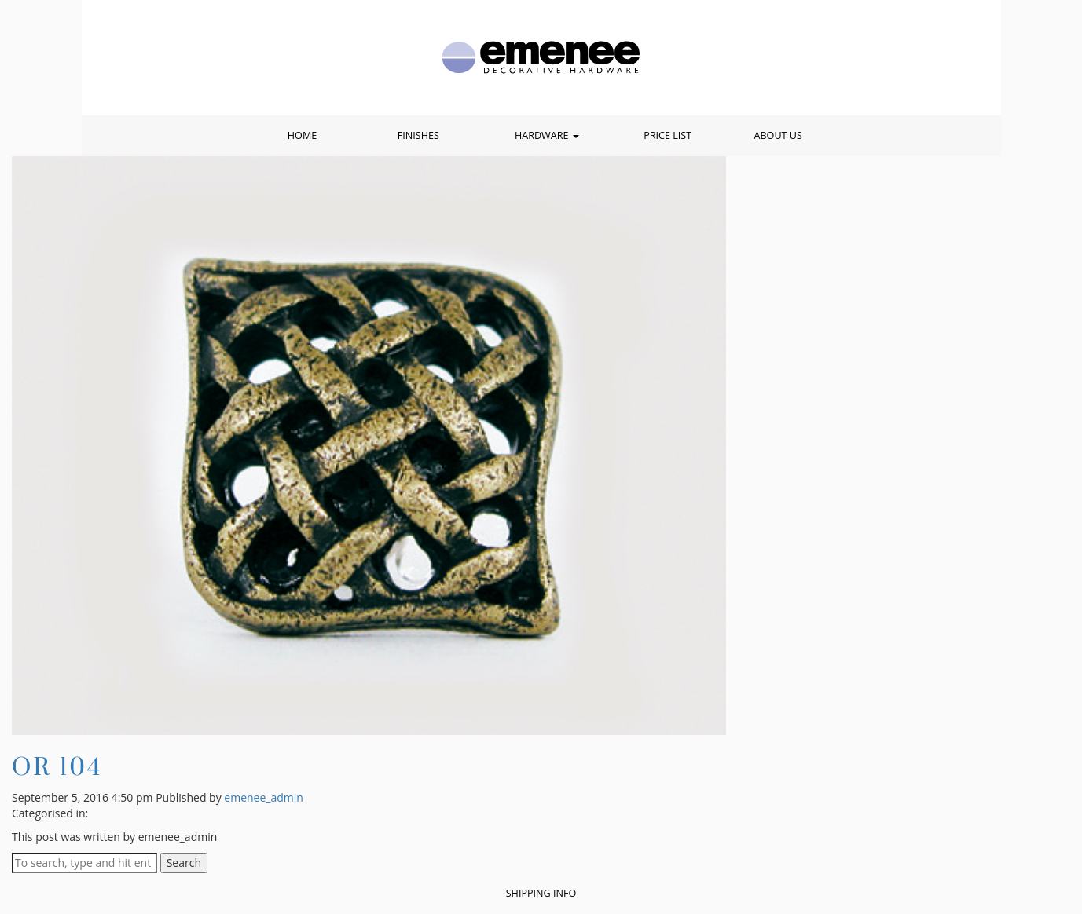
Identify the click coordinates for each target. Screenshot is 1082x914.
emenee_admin (263, 797)
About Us (777, 135)
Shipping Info (541, 893)
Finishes (418, 135)
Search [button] (184, 862)
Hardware (547, 135)
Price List (667, 135)
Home (302, 135)
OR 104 (57, 766)
